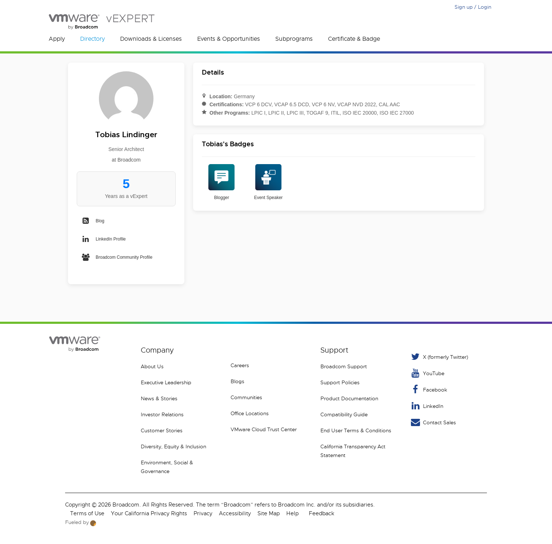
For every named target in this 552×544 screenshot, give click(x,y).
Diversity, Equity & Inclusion (173, 446)
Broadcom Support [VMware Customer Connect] (343, 366)
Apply (57, 39)
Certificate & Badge (354, 39)
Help (292, 513)
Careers (240, 365)
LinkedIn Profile (103, 239)
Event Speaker (268, 182)
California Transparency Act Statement (352, 450)
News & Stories (159, 398)
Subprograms (294, 39)
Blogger (221, 182)
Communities (246, 397)
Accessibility (235, 513)
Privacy (202, 513)
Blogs (237, 381)
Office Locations (250, 413)
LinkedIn (426, 405)
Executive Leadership (166, 382)
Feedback (321, 513)
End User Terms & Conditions (355, 430)
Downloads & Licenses (151, 39)
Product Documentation (349, 398)
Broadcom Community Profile (116, 257)
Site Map (268, 513)
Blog (92, 221)
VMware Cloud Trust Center (264, 429)
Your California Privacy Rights (149, 513)
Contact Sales (433, 422)
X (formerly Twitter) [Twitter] (439, 356)
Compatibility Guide (344, 414)
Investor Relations (162, 414)
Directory (92, 39)
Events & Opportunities (228, 39)
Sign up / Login (473, 7)
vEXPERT (102, 22)
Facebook (428, 389)
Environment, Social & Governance (167, 466)
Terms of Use (87, 513)
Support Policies (340, 382)
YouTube (427, 373)
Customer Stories (162, 430)
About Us (152, 366)
